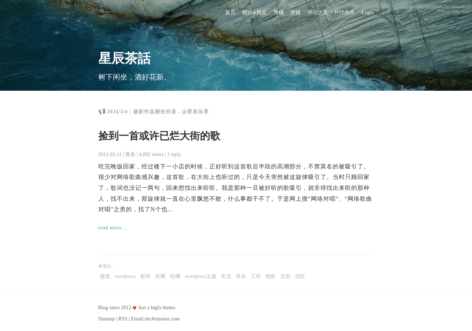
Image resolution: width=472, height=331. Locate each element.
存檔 (279, 12)
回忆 (300, 276)
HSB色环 (345, 12)
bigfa (156, 307)
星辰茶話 (124, 58)
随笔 (105, 276)
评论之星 (318, 12)
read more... (112, 227)
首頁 (230, 12)
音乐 (130, 154)
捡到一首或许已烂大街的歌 (159, 136)
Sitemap (106, 319)
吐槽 (175, 276)
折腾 (160, 276)
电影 (271, 276)
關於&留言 (254, 12)
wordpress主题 (200, 276)
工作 (256, 276)
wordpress (125, 276)
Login (368, 12)
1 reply (174, 154)
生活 (226, 276)
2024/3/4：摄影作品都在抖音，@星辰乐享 (158, 111)
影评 (145, 276)
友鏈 (296, 12)
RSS (122, 319)
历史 (285, 276)
